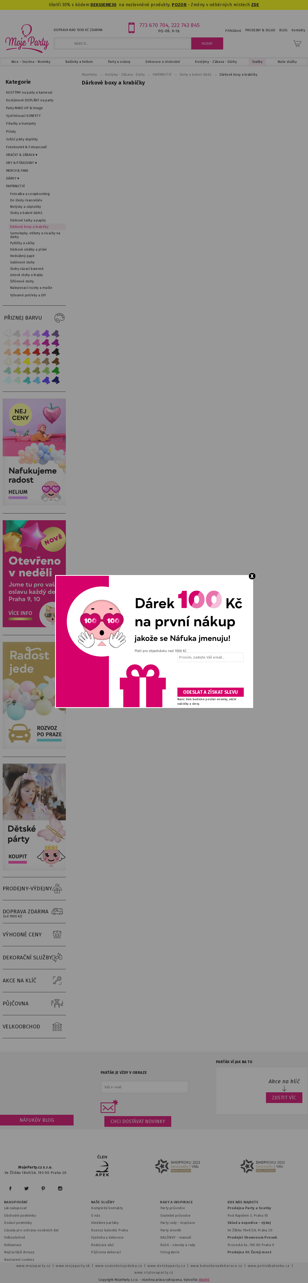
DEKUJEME (100, 4)
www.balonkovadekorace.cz (217, 1266)
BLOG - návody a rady (177, 1245)
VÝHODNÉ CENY (34, 934)
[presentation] (210, 676)
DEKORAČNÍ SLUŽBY (34, 957)
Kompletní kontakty (107, 1208)
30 (114, 4)
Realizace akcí (102, 1245)
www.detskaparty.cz (166, 1266)
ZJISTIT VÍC (284, 1098)
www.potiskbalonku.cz (269, 1266)
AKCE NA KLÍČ (34, 980)
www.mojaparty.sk (73, 1266)
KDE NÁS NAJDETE (242, 1202)
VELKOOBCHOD (34, 1026)
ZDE (255, 4)
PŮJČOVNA (34, 1003)
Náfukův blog (37, 1120)
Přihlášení (233, 31)
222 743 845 (185, 25)
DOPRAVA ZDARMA (34, 911)
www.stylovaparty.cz (153, 1272)
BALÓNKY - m (171, 1237)
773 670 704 (154, 25)
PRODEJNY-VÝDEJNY (34, 888)
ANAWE (204, 1280)
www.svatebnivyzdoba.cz (119, 1266)
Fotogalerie (170, 1252)
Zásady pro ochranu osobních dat (31, 1230)
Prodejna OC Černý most (249, 1252)
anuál (186, 1237)
